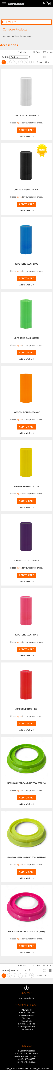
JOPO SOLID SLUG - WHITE (26, 116)
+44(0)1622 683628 (26, 1059)
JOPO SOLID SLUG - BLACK (26, 190)
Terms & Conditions (26, 1012)
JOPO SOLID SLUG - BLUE (26, 264)
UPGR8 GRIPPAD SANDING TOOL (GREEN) (26, 783)
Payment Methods (26, 1023)
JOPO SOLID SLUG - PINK (26, 635)
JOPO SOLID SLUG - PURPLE (26, 561)
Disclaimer (26, 1018)
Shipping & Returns (26, 1026)
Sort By (5, 57)
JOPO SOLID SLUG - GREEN (26, 338)
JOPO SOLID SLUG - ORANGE (26, 412)
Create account (26, 1029)
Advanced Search (26, 1015)
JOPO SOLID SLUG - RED (26, 709)
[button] (26, 136)
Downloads (26, 1009)
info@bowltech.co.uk (26, 1062)
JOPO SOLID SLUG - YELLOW (26, 487)
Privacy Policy (26, 1021)
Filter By (10, 22)
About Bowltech (26, 998)
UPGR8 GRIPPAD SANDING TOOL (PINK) (26, 932)
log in (19, 122)
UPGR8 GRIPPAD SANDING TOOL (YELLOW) (26, 857)
